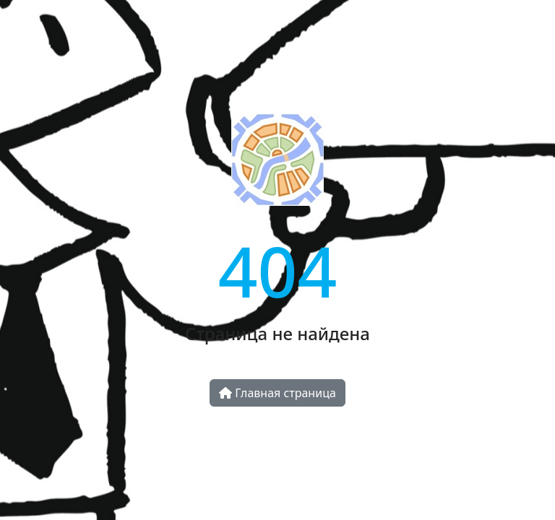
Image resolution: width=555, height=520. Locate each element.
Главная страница (277, 393)
